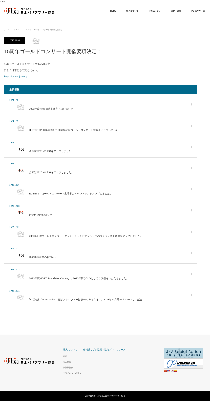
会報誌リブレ (155, 11)
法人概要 (67, 362)
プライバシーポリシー (73, 373)
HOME (113, 11)
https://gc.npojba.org (15, 76)
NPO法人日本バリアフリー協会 (111, 396)
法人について (132, 11)
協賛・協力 (176, 11)
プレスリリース (198, 11)
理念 (65, 356)
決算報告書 (68, 367)
